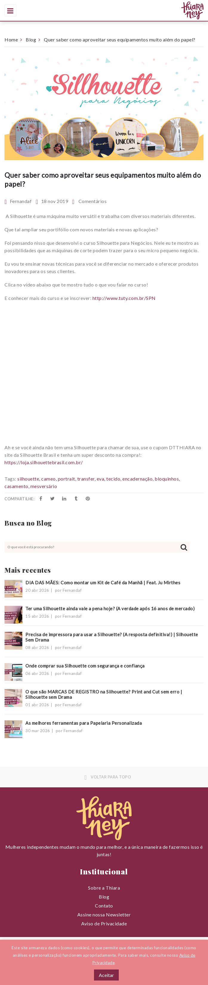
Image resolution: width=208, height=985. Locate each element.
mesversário (43, 486)
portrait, (67, 478)
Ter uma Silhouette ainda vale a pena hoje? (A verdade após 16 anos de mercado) (110, 608)
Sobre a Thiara (104, 887)
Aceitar (106, 975)
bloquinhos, (167, 478)
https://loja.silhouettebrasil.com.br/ (43, 462)
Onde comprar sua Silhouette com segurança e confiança (85, 665)
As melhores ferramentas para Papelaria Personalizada (83, 723)
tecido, (113, 478)
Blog (31, 39)
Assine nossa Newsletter (104, 914)
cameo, (49, 478)
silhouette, (28, 478)
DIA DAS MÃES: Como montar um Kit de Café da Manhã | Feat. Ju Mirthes (102, 582)
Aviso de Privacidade (104, 923)
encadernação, (138, 478)
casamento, (16, 486)
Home (11, 39)
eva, (101, 478)
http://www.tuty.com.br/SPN (124, 298)
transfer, (86, 478)
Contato (104, 905)
